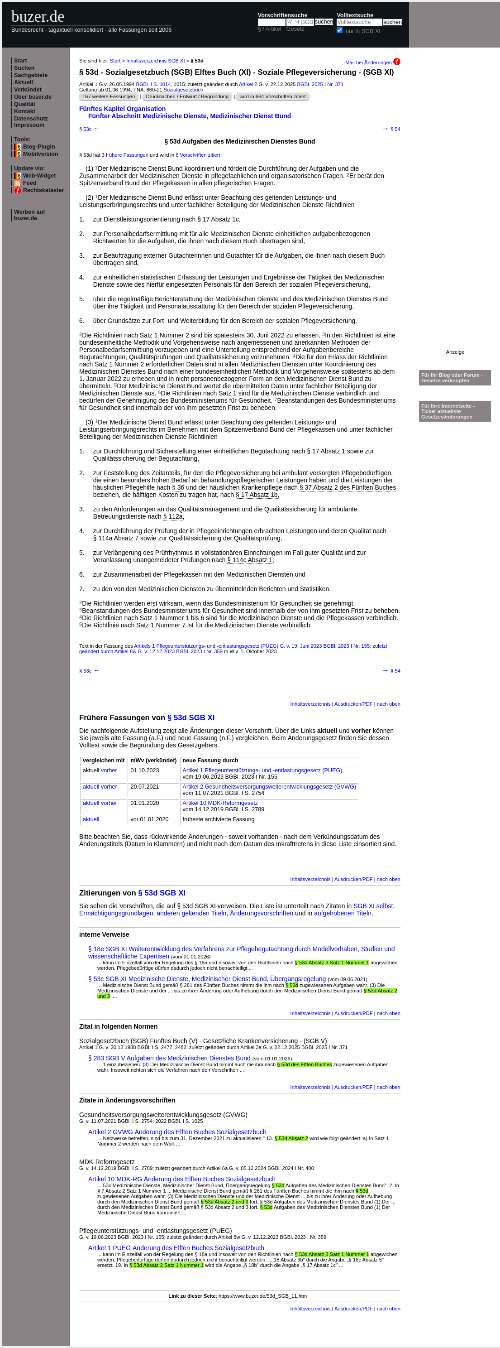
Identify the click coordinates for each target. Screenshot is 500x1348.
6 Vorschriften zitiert (198, 155)
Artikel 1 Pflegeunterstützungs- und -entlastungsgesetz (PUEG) (263, 770)
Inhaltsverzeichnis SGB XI (155, 60)
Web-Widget (39, 176)
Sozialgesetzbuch (184, 89)
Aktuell (23, 82)
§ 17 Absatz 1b (257, 494)
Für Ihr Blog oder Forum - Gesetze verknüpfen (452, 377)
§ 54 (390, 129)
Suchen (24, 68)
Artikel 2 (248, 84)
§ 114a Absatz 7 (115, 538)
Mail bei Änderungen (372, 62)
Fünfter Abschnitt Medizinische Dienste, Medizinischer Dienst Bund (189, 116)
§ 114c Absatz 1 (249, 559)
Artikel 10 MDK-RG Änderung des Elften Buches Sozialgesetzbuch (182, 1179)
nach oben (388, 704)
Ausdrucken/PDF (353, 704)
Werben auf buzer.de (29, 215)
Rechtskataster (43, 190)
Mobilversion (40, 154)
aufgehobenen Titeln (342, 913)
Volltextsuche (355, 15)
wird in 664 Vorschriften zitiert (272, 96)
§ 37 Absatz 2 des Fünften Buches (348, 487)
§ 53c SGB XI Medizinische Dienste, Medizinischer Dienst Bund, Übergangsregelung (207, 978)
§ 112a (173, 516)
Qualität (24, 104)
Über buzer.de (33, 97)
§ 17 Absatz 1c (218, 219)
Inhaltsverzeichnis (310, 704)
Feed (29, 183)
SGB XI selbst (373, 906)
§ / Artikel (269, 29)
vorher (109, 770)
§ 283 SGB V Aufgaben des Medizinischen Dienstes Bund (169, 1058)
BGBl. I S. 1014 (153, 84)
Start (20, 61)
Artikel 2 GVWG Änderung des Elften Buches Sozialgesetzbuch (177, 1132)
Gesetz (295, 29)
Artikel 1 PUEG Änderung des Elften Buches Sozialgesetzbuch (176, 1248)
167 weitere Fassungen (108, 96)
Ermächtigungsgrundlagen (116, 913)
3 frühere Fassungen (125, 155)
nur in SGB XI (363, 31)
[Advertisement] (455, 213)
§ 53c (89, 129)
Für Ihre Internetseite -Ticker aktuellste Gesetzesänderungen (448, 411)
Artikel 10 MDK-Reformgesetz (220, 803)
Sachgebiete (31, 75)
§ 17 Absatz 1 (326, 451)
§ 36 (178, 487)
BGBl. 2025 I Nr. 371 (320, 84)
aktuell (91, 787)
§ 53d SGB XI (190, 717)
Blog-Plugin (39, 147)
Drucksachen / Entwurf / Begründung (187, 96)
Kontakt (24, 111)
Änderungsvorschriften (261, 913)
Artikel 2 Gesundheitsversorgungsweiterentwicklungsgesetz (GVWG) (270, 787)
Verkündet (28, 90)
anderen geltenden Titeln (191, 913)
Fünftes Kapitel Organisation (122, 108)
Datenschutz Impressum (31, 122)
